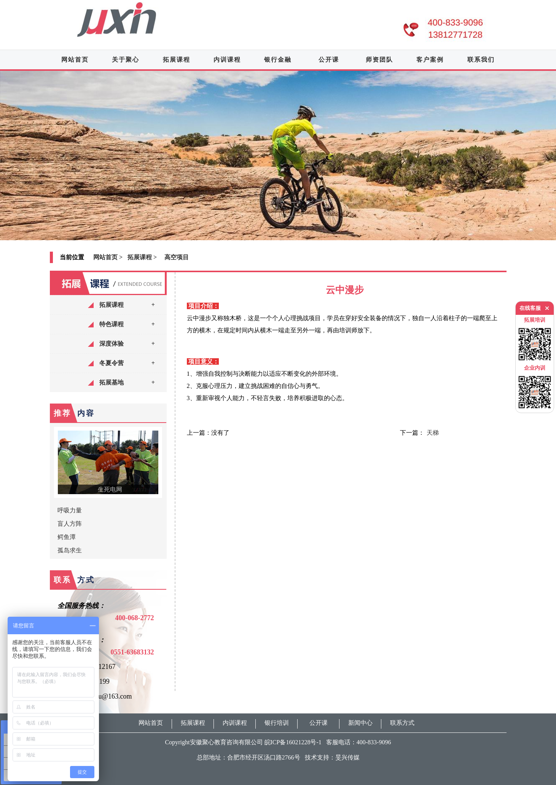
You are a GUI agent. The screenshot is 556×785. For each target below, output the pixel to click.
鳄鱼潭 (66, 537)
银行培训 (276, 723)
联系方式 (402, 723)
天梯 (433, 432)
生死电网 (110, 489)
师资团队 (379, 59)
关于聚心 (125, 59)
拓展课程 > (142, 257)
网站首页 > (108, 257)
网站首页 (75, 59)
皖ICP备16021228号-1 (293, 742)
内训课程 (227, 59)
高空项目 (176, 257)
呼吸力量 (69, 510)
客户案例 (430, 59)
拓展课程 (176, 59)
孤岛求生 (69, 550)
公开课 (329, 59)
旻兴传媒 (347, 757)
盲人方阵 (69, 523)
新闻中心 (360, 723)
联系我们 (481, 59)
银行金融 (278, 59)
